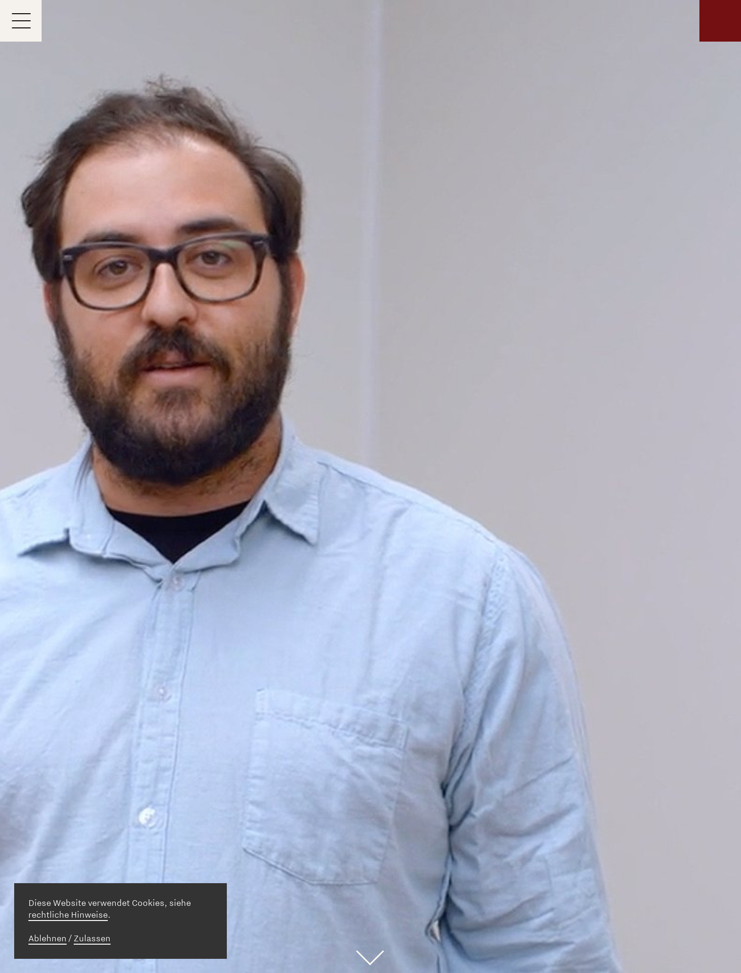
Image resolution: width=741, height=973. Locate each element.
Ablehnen (47, 938)
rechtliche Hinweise (68, 915)
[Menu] (21, 21)
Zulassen (92, 938)
